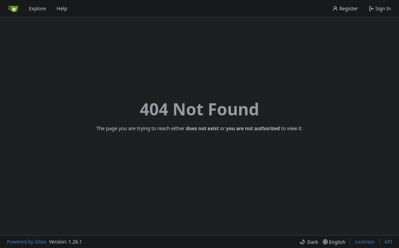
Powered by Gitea (27, 241)
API (388, 241)
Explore (37, 8)
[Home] (13, 8)
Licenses (365, 241)
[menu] (308, 242)
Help (62, 8)
